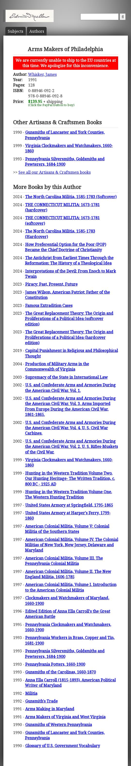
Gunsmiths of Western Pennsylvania (58, 724)
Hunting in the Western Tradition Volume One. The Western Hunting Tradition (68, 494)
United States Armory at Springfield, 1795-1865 (69, 505)
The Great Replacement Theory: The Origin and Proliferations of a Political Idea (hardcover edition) (69, 337)
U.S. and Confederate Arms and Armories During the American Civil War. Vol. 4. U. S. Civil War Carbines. (70, 428)
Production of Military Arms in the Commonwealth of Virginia (57, 366)
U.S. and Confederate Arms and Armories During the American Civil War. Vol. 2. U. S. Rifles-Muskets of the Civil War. (71, 446)
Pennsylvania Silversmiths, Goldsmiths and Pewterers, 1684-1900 (65, 161)
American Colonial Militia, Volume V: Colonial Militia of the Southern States (67, 529)
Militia (31, 693)
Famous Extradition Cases (49, 305)
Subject (15, 31)
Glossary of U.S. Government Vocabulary (62, 745)
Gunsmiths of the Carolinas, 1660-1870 (60, 672)
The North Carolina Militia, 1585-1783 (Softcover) (70, 196)
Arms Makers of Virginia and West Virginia (65, 716)
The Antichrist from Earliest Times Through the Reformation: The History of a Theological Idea (69, 260)
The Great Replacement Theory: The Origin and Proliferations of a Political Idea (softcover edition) (69, 319)
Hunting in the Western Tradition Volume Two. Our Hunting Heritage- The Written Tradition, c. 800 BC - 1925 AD (70, 478)
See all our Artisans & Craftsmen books (54, 172)
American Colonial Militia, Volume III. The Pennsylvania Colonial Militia (64, 560)
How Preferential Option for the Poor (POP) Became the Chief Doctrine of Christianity (65, 247)
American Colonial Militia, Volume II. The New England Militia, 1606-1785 (68, 574)
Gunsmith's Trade (41, 701)
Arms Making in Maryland (49, 708)
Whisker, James (42, 74)
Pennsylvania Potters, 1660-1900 (55, 664)
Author (36, 31)
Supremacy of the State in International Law (66, 377)
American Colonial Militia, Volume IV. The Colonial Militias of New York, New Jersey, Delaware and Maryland (71, 545)
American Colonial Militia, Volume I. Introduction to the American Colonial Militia (70, 587)
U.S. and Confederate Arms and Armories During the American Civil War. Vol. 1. (70, 387)
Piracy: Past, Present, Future (51, 284)
